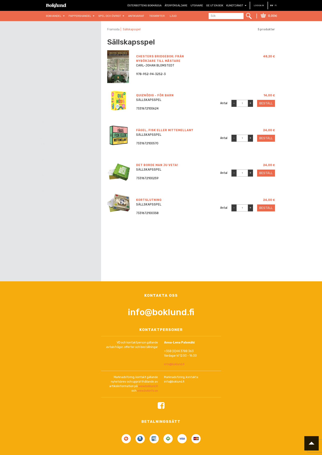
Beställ (266, 103)
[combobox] (71, 122)
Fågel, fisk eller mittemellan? (164, 130)
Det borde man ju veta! (157, 165)
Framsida (113, 29)
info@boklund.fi (161, 312)
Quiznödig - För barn (155, 95)
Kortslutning (149, 200)
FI (276, 5)
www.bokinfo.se (147, 391)
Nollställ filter (73, 40)
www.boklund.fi (148, 386)
